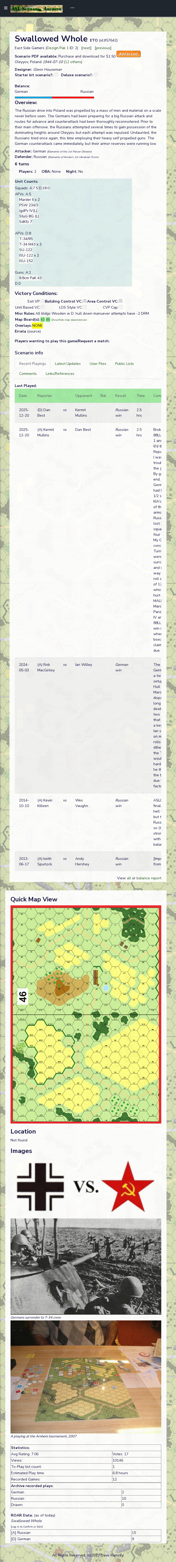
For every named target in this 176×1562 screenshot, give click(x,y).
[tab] (33, 364)
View (122, 878)
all (129, 878)
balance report (149, 878)
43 (43, 319)
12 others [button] (73, 61)
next (86, 47)
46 (48, 319)
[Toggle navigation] (70, 8)
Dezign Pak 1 (58, 47)
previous (103, 47)
